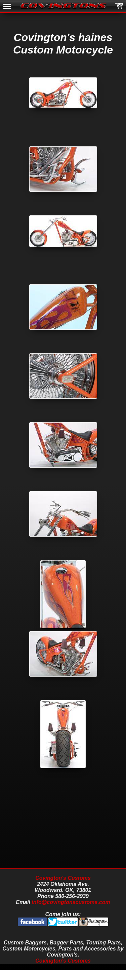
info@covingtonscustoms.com (71, 902)
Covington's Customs (63, 878)
